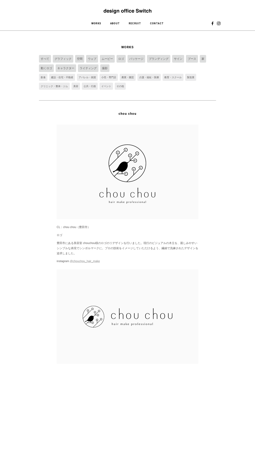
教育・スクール (173, 77)
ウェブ (92, 58)
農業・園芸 (127, 77)
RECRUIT (135, 23)
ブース (192, 58)
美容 (75, 86)
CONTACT (157, 23)
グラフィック (63, 58)
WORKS (96, 23)
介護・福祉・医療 (149, 77)
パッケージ (136, 58)
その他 (120, 86)
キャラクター (65, 68)
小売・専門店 (108, 77)
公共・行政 (90, 86)
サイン (178, 58)
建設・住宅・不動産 (62, 77)
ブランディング (159, 58)
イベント (106, 86)
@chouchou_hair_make (85, 261)
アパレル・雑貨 (87, 77)
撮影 (105, 68)
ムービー (107, 58)
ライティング (88, 68)
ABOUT (115, 23)
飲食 (43, 77)
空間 (80, 58)
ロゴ (121, 58)
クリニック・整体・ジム (54, 86)
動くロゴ (46, 68)
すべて (45, 58)
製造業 (190, 77)
